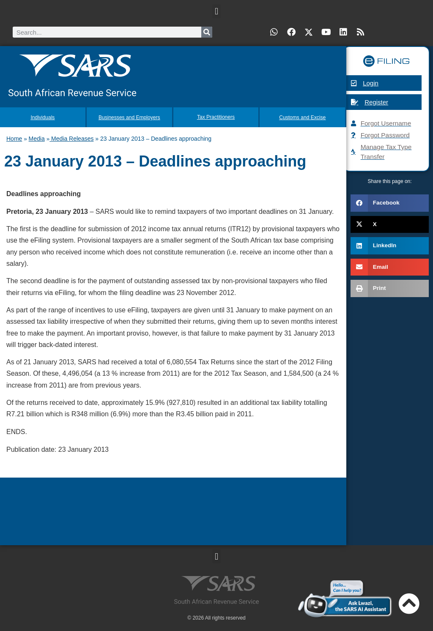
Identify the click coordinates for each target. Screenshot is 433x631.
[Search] (206, 32)
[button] (216, 11)
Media (37, 137)
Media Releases (71, 137)
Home (14, 137)
